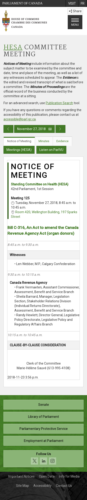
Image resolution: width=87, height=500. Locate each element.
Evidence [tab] (62, 141)
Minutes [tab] (44, 141)
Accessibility (42, 486)
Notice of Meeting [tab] (19, 141)
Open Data (47, 476)
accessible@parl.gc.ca (19, 119)
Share (75, 11)
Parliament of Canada (22, 3)
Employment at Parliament (43, 441)
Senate (43, 404)
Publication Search (59, 103)
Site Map (22, 486)
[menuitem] (72, 3)
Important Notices (21, 476)
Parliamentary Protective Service (43, 429)
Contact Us (64, 486)
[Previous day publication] (8, 129)
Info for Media (69, 476)
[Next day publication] (60, 129)
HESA (13, 47)
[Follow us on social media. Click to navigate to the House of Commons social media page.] (43, 458)
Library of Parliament (43, 417)
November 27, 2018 (34, 129)
